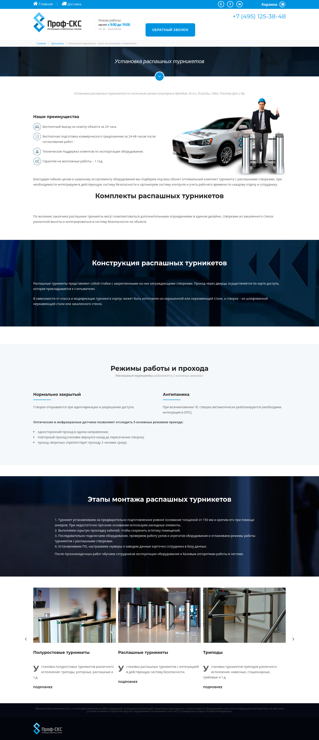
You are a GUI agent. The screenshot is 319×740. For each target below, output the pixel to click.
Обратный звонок (170, 30)
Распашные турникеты (143, 652)
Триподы (213, 652)
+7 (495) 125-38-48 (259, 16)
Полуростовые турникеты (61, 652)
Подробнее (43, 687)
